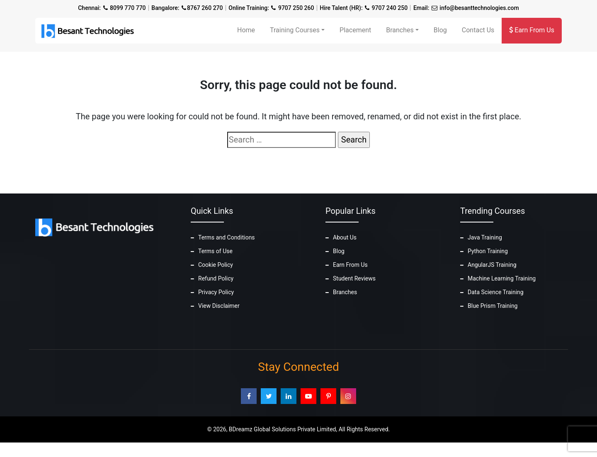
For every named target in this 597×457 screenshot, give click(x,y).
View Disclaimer (219, 305)
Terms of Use (215, 251)
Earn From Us (531, 30)
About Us (345, 237)
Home (246, 30)
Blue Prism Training (492, 305)
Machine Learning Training (502, 278)
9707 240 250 (390, 8)
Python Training (488, 251)
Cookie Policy (215, 264)
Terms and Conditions (226, 237)
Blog (440, 30)
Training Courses (295, 30)
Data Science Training (496, 292)
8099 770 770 (128, 8)
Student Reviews (354, 278)
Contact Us (478, 30)
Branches (400, 30)
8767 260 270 (205, 8)
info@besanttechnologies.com (479, 8)
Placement (355, 30)
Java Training (485, 237)
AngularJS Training (492, 264)
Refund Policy (215, 278)
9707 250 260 (296, 8)
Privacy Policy (216, 292)
